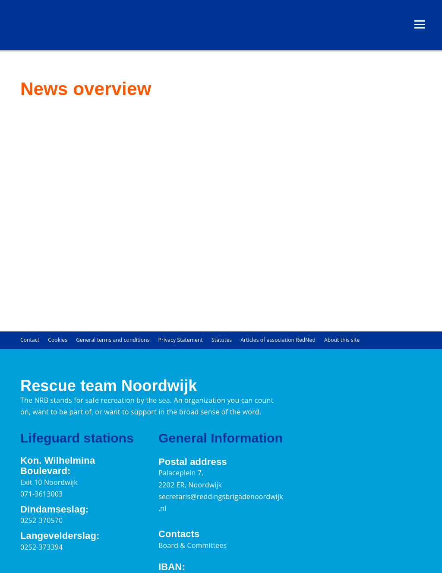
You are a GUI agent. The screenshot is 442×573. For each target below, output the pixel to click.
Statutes (222, 340)
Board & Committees (192, 545)
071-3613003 (41, 494)
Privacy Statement (180, 340)
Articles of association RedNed (278, 340)
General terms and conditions (112, 340)
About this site (342, 340)
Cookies (57, 340)
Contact (29, 340)
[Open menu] (419, 24)
